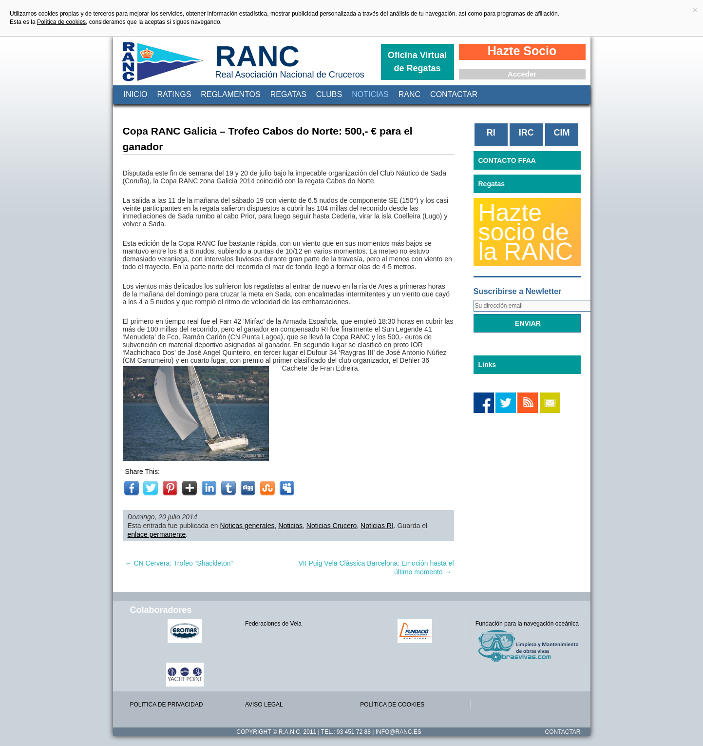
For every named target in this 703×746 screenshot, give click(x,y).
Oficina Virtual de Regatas (417, 61)
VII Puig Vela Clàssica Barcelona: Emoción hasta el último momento (376, 567)
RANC (257, 56)
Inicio (136, 94)
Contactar (453, 94)
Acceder (522, 74)
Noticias (370, 94)
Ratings (174, 94)
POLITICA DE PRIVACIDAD (166, 704)
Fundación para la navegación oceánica (527, 623)
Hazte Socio (522, 51)
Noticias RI (377, 526)
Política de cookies (61, 22)
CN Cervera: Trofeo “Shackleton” (179, 563)
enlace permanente (157, 534)
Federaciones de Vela (273, 623)
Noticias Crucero (331, 526)
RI (491, 132)
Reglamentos (230, 94)
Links (487, 365)
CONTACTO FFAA (507, 160)
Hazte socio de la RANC (525, 232)
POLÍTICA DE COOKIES (392, 704)
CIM (561, 132)
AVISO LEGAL (264, 704)
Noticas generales (247, 526)
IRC (526, 132)
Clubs (329, 94)
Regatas (288, 94)
